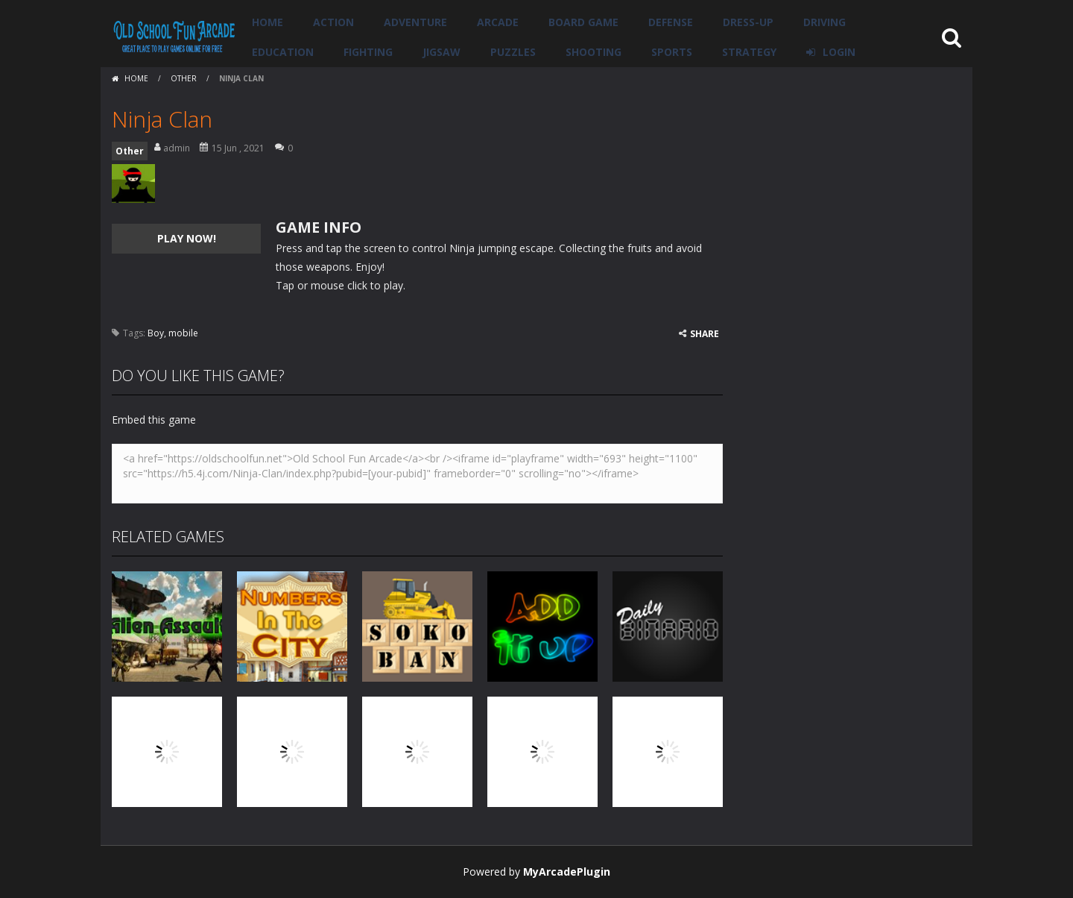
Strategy (749, 52)
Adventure (415, 22)
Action (333, 22)
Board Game (583, 22)
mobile (183, 333)
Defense (670, 22)
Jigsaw (441, 52)
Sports (671, 52)
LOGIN (839, 52)
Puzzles (513, 52)
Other (184, 78)
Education (283, 52)
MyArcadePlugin (566, 871)
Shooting (593, 52)
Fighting (368, 52)
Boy (156, 333)
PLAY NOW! (186, 238)
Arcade (498, 22)
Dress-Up (748, 22)
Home (267, 22)
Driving (824, 22)
